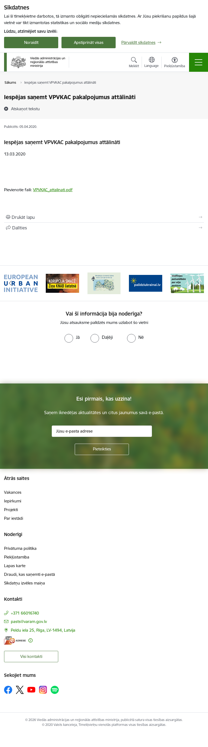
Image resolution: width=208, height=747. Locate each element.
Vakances (12, 492)
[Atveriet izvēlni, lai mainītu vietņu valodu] (151, 63)
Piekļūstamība (16, 557)
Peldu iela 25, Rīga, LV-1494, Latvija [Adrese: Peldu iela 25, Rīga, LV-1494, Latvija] (43, 630)
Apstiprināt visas (88, 42)
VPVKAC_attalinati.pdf (53, 189)
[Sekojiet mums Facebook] (8, 690)
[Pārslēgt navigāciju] (198, 62)
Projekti (11, 509)
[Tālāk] (197, 283)
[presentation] (45, 363)
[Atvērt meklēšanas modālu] (134, 63)
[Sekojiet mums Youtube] (31, 689)
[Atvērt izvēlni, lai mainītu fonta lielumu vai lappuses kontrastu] (174, 63)
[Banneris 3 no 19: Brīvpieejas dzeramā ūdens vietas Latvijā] (104, 282)
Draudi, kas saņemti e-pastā (29, 574)
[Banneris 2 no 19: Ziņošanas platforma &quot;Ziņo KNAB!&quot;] (62, 282)
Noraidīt (31, 42)
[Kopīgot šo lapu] (104, 228)
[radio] (72, 337)
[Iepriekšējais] (10, 283)
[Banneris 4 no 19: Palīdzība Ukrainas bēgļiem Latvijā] (145, 282)
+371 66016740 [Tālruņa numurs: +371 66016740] (25, 613)
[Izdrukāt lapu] (104, 217)
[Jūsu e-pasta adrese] (102, 431)
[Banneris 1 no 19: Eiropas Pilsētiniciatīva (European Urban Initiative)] (21, 282)
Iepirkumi (12, 501)
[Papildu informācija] (30, 640)
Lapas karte (14, 565)
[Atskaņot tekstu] (25, 108)
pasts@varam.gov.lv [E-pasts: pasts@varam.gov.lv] (29, 621)
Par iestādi (13, 518)
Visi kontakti (31, 656)
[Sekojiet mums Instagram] (43, 690)
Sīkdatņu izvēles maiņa (24, 583)
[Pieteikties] (102, 449)
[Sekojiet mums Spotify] (55, 690)
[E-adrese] (15, 640)
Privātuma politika (20, 548)
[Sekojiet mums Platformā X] (20, 690)
